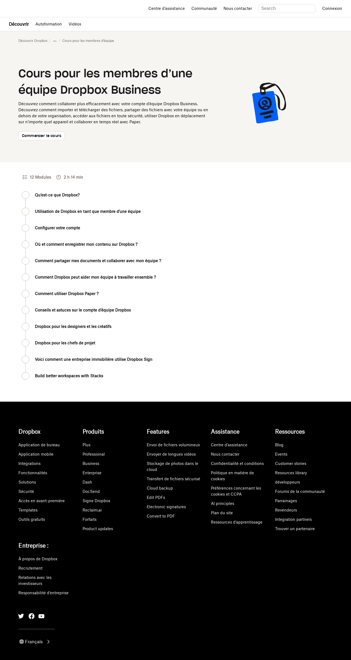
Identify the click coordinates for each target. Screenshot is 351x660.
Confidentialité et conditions (237, 463)
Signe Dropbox (96, 500)
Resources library (291, 472)
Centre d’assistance (166, 8)
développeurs (287, 482)
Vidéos (75, 24)
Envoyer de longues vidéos (171, 454)
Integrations (29, 463)
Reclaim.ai (92, 510)
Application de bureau (39, 444)
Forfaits (90, 519)
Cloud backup (160, 488)
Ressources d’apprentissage (236, 522)
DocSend (91, 491)
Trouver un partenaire (295, 528)
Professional (94, 454)
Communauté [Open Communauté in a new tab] (204, 8)
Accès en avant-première (41, 500)
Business (91, 463)
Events (281, 454)
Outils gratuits (31, 519)
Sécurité (26, 491)
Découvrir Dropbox (32, 41)
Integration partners (293, 519)
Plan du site (222, 512)
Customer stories (290, 463)
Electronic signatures (166, 506)
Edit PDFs (156, 497)
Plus (86, 444)
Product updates (98, 528)
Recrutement (30, 568)
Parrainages (286, 500)
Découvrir (19, 24)
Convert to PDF (161, 516)
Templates (28, 510)
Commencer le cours (41, 136)
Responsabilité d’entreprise (43, 592)
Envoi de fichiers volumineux (173, 444)
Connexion (332, 8)
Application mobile (35, 454)
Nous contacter (237, 8)
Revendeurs (286, 510)
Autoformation (48, 24)
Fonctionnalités (32, 472)
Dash (87, 482)
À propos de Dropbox (37, 558)
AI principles (222, 503)
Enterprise (92, 472)
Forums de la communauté (300, 491)
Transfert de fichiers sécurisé (173, 478)
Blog (279, 444)
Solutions (27, 482)
